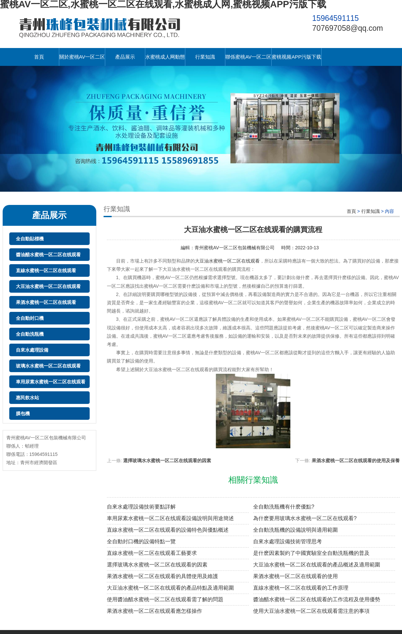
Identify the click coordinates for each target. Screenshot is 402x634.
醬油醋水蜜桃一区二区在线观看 (48, 254)
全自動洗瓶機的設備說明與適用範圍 (295, 530)
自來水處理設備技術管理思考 (287, 541)
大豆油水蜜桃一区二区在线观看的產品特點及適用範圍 (170, 588)
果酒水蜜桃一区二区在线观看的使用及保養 (356, 460)
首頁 (39, 57)
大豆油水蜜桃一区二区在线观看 (48, 286)
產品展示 (125, 57)
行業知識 (205, 57)
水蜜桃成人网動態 (165, 57)
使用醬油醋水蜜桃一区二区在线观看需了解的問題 (165, 599)
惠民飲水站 (27, 397)
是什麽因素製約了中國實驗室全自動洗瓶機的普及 (311, 553)
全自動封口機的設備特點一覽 (141, 541)
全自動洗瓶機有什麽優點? (283, 507)
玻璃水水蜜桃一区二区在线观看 (48, 365)
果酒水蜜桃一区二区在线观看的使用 (295, 576)
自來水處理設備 (32, 350)
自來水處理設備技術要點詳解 (141, 507)
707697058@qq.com (347, 28)
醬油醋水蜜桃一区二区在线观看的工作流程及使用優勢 (316, 599)
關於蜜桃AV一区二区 (82, 57)
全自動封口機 (30, 318)
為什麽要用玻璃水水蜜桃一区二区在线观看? (305, 518)
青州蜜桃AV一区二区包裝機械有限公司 (235, 247)
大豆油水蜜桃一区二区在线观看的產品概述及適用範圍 (316, 564)
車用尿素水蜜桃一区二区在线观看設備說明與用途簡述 (170, 518)
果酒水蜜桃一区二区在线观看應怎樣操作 (154, 611)
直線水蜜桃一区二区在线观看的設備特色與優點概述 (168, 530)
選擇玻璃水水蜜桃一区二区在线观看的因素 (167, 460)
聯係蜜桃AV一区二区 (248, 57)
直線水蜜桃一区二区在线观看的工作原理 (300, 588)
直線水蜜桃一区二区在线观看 (46, 270)
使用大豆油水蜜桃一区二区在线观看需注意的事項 (311, 611)
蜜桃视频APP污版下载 (296, 57)
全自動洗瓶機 (30, 334)
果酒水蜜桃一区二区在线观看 (46, 302)
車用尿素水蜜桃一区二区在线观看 (50, 381)
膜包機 (23, 413)
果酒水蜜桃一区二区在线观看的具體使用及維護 (162, 576)
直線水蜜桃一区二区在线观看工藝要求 (152, 553)
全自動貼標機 (30, 238)
